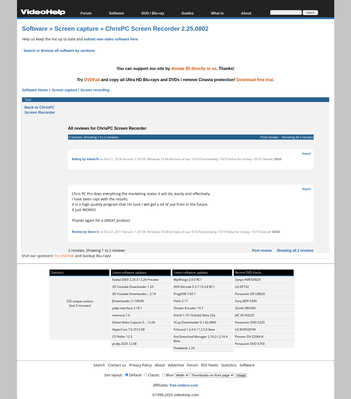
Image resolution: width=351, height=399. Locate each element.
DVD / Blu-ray (152, 13)
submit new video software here (111, 39)
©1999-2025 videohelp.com (175, 394)
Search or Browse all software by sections (59, 50)
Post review (269, 137)
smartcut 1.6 (121, 315)
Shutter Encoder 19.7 (188, 308)
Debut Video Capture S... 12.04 (133, 322)
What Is (217, 13)
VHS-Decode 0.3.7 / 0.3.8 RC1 (194, 287)
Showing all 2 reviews (297, 137)
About (246, 13)
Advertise (176, 365)
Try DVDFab (64, 255)
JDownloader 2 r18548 (128, 301)
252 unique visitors (79, 301)
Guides (187, 13)
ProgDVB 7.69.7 (185, 294)
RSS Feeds (209, 365)
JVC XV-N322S (244, 315)
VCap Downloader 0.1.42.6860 (195, 322)
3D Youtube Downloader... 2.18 (134, 294)
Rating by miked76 (85, 159)
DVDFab (92, 79)
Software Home (35, 89)
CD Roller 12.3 (122, 336)
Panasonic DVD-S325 (250, 322)
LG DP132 (242, 287)
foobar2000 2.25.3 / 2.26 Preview (135, 279)
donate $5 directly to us (193, 68)
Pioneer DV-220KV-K (249, 336)
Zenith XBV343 (245, 308)
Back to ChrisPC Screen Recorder (40, 110)
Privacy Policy (140, 365)
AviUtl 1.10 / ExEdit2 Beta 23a (194, 315)
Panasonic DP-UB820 (250, 294)
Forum (86, 13)
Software (116, 13)
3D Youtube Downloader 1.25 (133, 287)
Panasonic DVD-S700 (250, 344)
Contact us (117, 365)
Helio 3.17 (181, 301)
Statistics (229, 365)
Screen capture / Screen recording (80, 89)
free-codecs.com (184, 385)
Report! (306, 153)
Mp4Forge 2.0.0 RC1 (188, 279)
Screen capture (76, 28)
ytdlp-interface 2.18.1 (127, 308)
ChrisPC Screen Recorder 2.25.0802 (157, 28)
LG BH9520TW (245, 329)
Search (99, 365)
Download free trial (255, 79)
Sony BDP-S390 (246, 301)
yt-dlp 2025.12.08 (124, 344)
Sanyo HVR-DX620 (248, 279)
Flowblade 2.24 (184, 348)
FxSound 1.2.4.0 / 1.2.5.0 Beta (194, 329)
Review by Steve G (85, 232)
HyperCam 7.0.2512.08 (128, 329)
